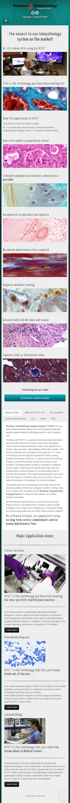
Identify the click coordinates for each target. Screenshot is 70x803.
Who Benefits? (56, 412)
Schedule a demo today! (35, 397)
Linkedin (33, 13)
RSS (37, 13)
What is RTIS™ (12, 412)
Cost (33, 418)
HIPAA (43, 418)
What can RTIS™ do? (35, 412)
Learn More (11, 630)
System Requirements (15, 418)
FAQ (53, 418)
